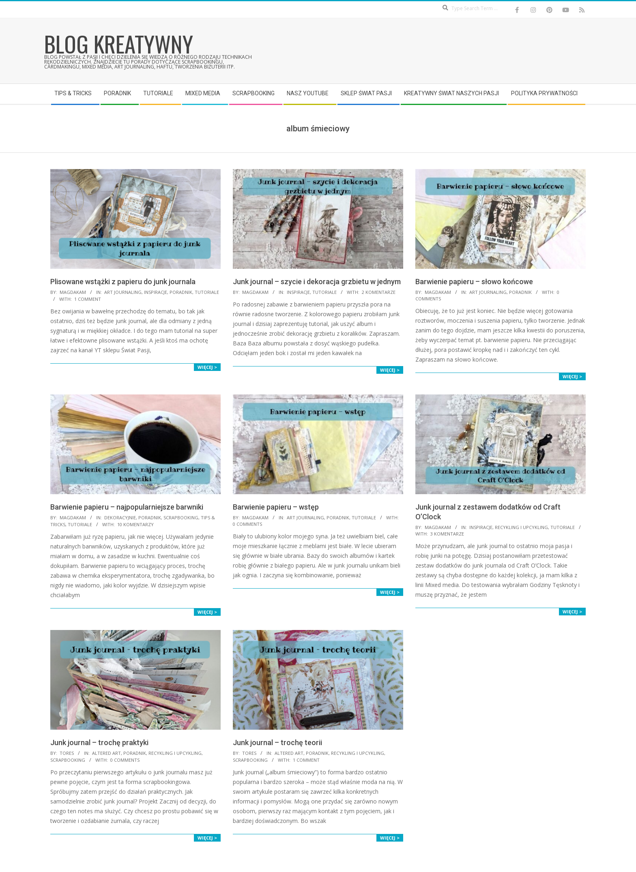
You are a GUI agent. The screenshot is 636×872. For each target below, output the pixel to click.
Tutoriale (207, 292)
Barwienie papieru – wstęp (276, 507)
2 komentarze (378, 292)
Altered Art (106, 753)
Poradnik (181, 292)
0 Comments (247, 524)
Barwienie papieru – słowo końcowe (474, 281)
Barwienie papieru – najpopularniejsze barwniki (126, 507)
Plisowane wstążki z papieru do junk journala (123, 281)
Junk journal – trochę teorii (277, 742)
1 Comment (87, 299)
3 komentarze (447, 534)
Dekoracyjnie (120, 517)
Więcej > (207, 367)
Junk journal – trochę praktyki (99, 742)
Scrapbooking (180, 517)
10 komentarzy (135, 524)
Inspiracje (155, 292)
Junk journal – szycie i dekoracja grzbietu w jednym (317, 281)
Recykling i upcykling (521, 527)
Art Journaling (123, 292)
